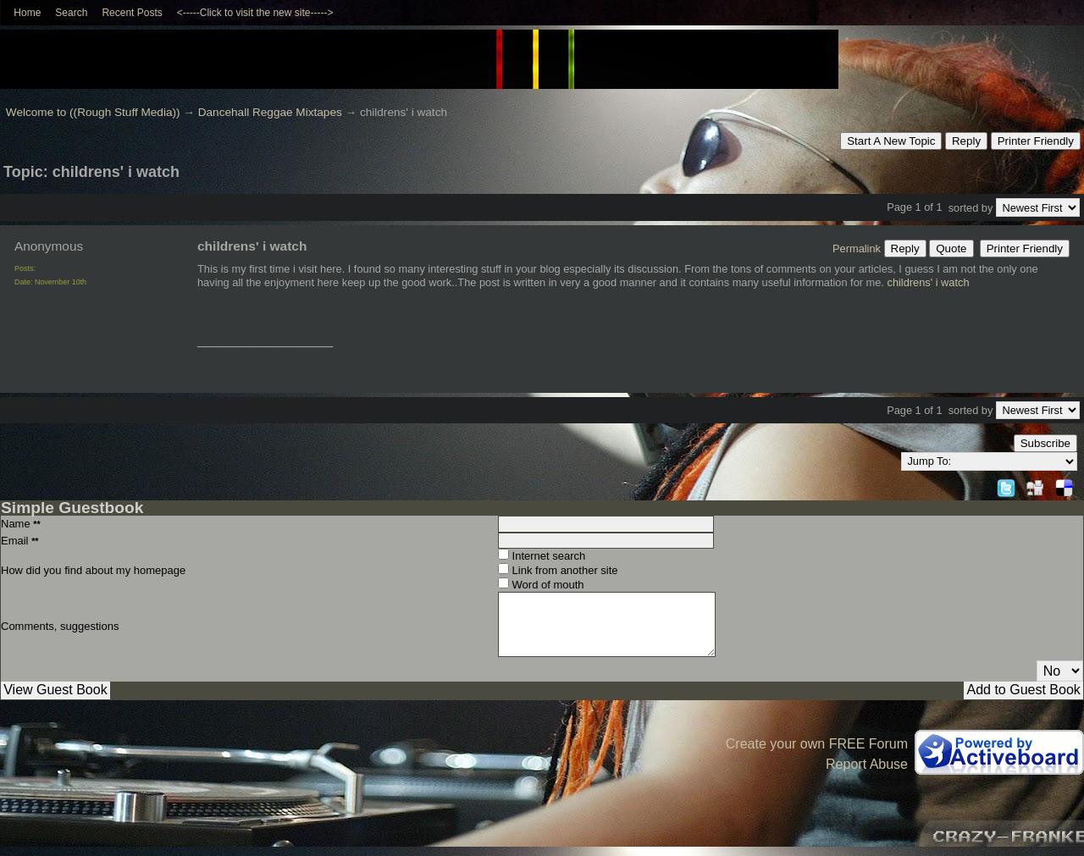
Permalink (856, 248)
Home (27, 13)
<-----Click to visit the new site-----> (255, 13)
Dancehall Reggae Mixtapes (270, 112)
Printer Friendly (1036, 141)
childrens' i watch (928, 282)
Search (71, 13)
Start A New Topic (891, 141)
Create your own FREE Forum (817, 744)
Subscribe (1045, 443)
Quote (951, 248)
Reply (966, 141)
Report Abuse (867, 764)
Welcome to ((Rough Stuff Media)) (93, 112)
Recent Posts (132, 13)
